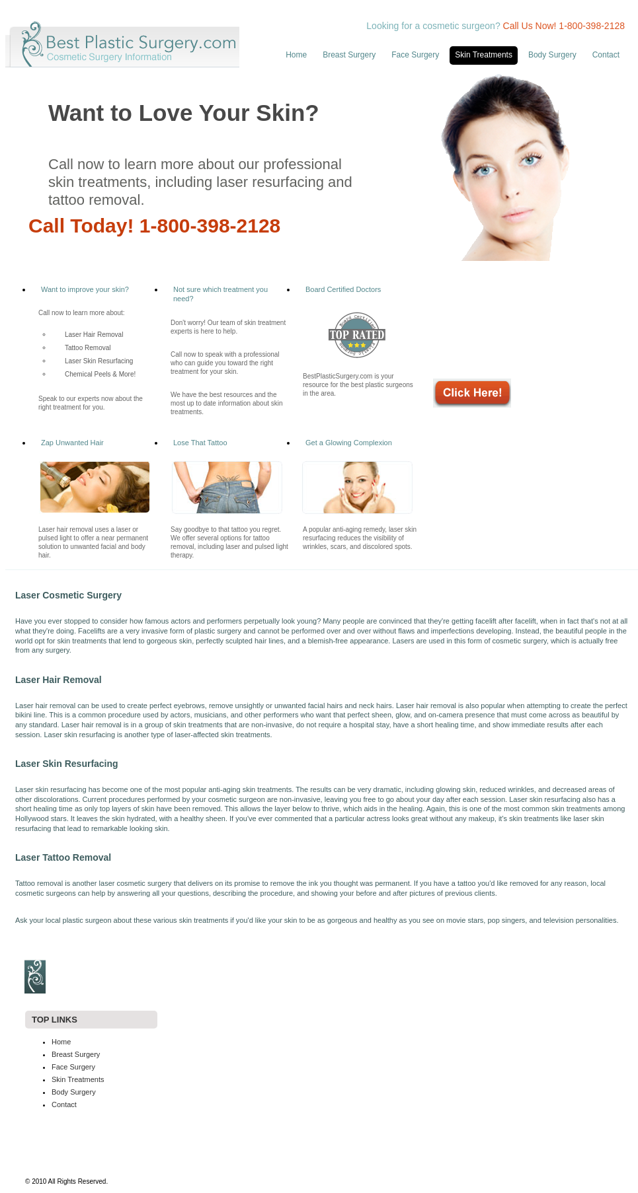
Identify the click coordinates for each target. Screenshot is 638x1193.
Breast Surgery (349, 54)
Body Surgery (552, 54)
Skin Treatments (483, 54)
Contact (605, 54)
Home (296, 54)
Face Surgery (415, 54)
